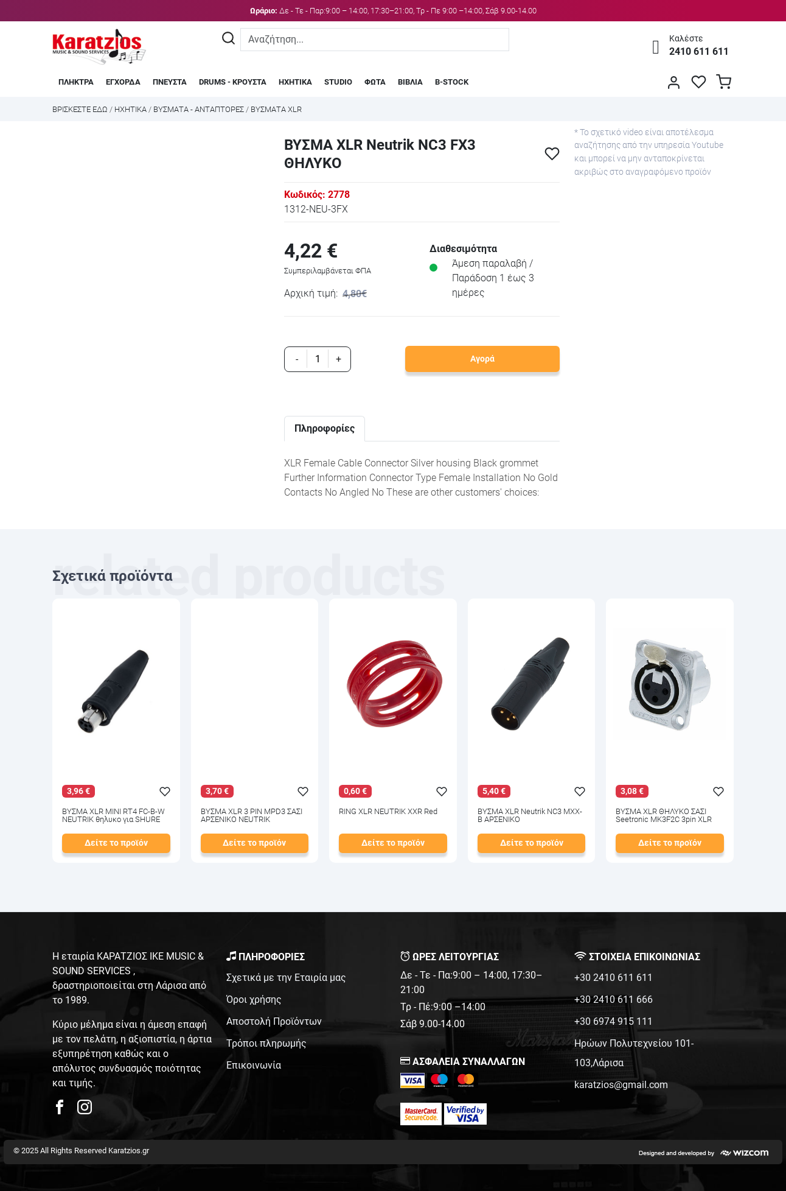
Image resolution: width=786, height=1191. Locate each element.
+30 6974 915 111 (613, 1021)
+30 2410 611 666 (613, 999)
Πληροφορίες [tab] (324, 428)
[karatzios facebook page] (64, 1110)
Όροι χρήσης (254, 999)
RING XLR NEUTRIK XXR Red (388, 812)
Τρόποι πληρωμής (266, 1043)
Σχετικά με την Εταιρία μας (286, 977)
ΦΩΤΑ (375, 81)
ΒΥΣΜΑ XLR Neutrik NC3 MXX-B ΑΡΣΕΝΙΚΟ (530, 816)
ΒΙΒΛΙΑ (410, 81)
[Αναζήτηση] (228, 39)
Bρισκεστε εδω (81, 109)
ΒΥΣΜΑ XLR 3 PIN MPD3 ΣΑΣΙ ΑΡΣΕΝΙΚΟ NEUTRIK (251, 816)
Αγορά (482, 359)
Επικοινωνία (253, 1065)
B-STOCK (451, 81)
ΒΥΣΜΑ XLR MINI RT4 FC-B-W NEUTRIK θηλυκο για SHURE (113, 816)
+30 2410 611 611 (613, 977)
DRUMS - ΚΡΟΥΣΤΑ (232, 81)
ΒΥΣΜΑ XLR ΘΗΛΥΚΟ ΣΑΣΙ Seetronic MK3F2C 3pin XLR (664, 816)
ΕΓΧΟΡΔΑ (123, 81)
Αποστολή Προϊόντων (274, 1021)
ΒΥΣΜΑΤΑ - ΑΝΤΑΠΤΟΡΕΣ (198, 109)
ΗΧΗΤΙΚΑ (295, 81)
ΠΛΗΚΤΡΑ (76, 81)
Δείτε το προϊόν (116, 843)
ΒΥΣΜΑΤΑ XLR (276, 109)
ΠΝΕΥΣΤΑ (170, 81)
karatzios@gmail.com (621, 1085)
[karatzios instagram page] (84, 1110)
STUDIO (338, 81)
